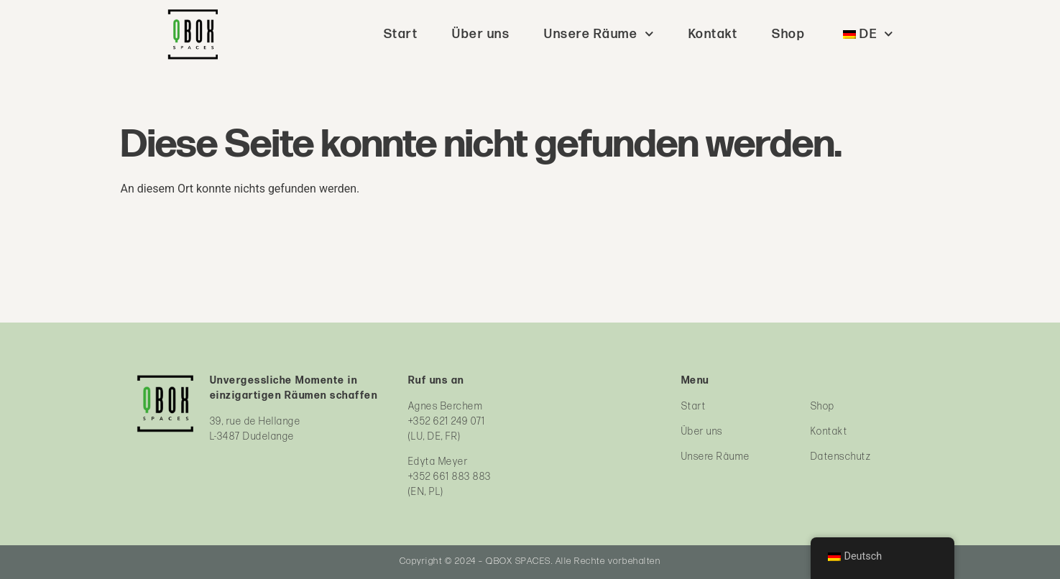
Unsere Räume (599, 34)
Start (401, 34)
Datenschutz (841, 456)
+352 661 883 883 (450, 477)
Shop (788, 34)
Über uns (481, 34)
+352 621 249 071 (447, 421)
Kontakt (713, 34)
